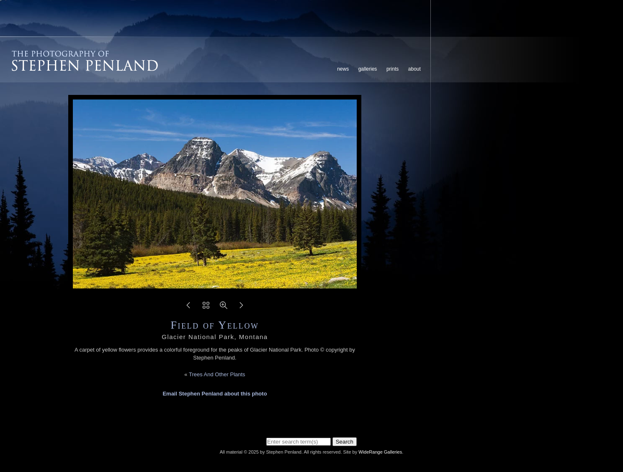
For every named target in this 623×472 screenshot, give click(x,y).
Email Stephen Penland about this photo (214, 393)
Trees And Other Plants (217, 374)
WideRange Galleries (380, 451)
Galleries (367, 69)
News (343, 69)
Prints (392, 69)
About (414, 69)
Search (344, 442)
